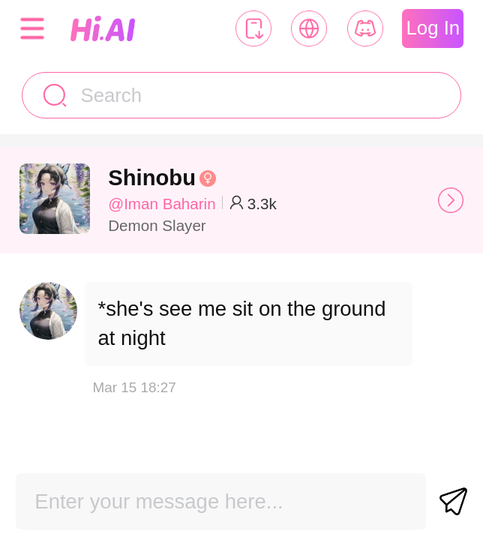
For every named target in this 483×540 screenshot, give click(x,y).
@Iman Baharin (161, 203)
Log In (433, 27)
